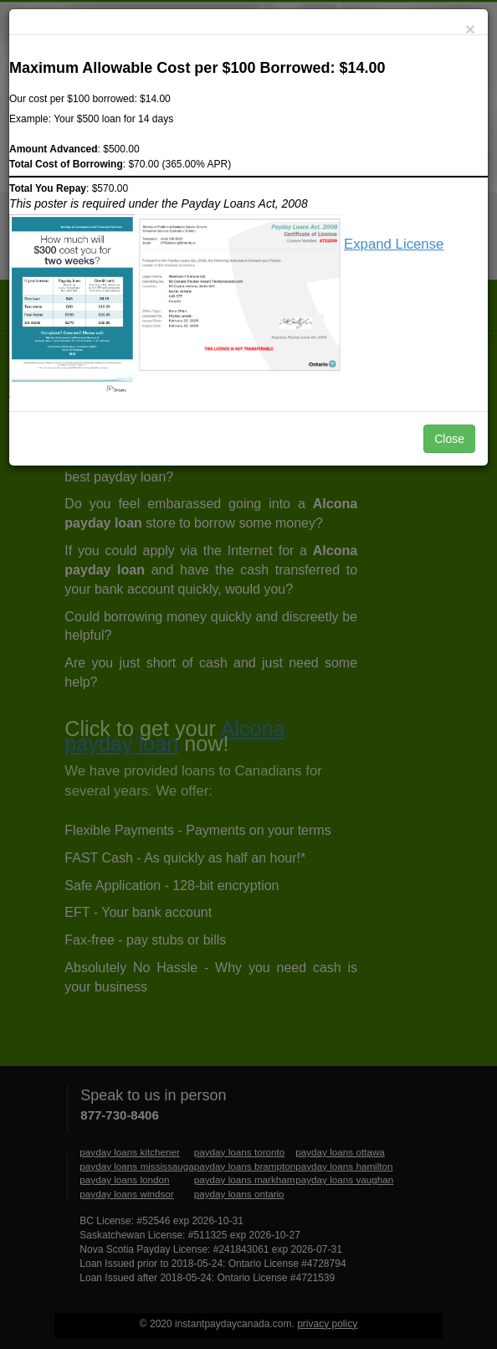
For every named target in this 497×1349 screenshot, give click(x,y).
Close (449, 438)
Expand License (393, 244)
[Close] (470, 29)
